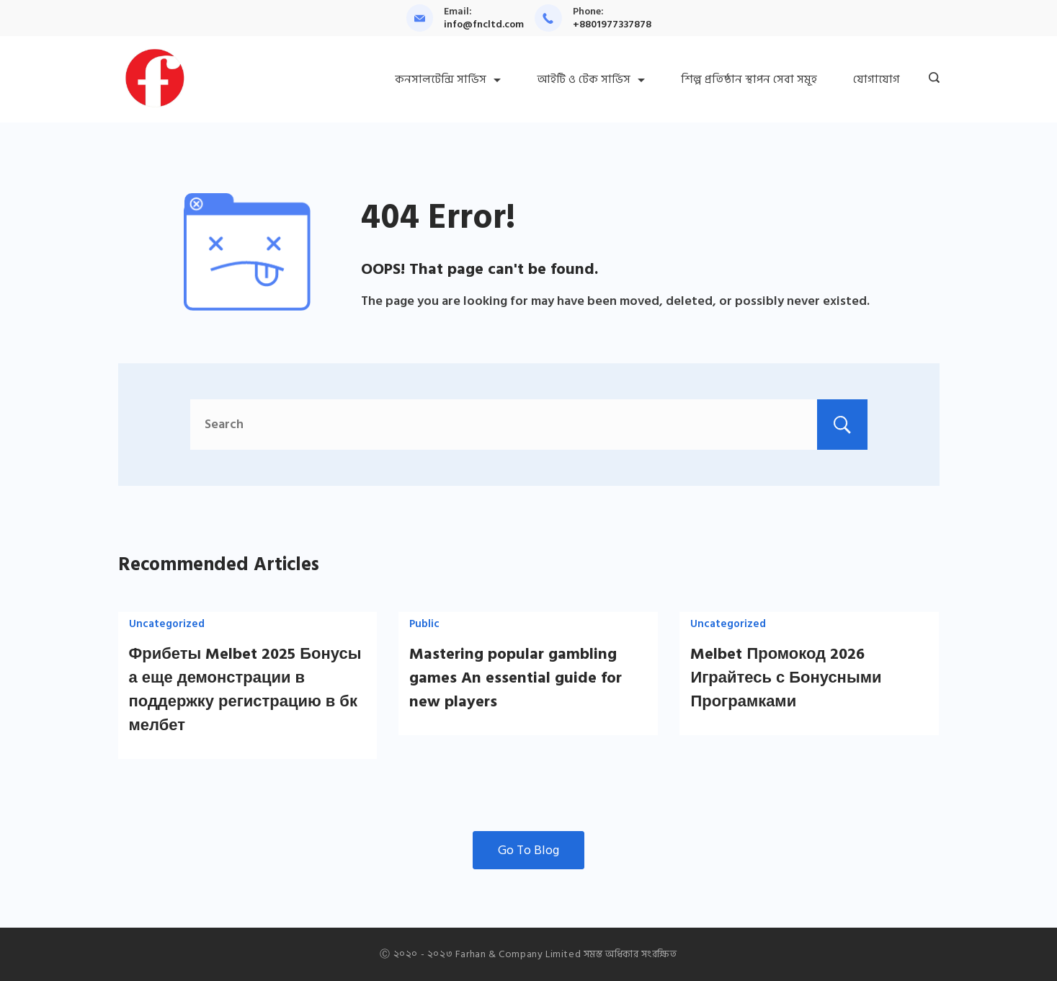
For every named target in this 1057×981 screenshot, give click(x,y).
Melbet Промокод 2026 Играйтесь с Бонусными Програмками (785, 677)
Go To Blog (528, 850)
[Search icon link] (931, 79)
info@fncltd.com (484, 24)
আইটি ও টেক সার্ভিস (591, 79)
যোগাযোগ (876, 79)
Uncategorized (167, 624)
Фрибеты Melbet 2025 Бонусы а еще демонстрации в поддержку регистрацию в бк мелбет (245, 689)
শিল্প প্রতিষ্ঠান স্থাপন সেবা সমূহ (749, 79)
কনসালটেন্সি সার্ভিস (448, 79)
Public (424, 624)
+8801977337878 (612, 24)
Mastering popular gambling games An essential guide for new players (515, 677)
